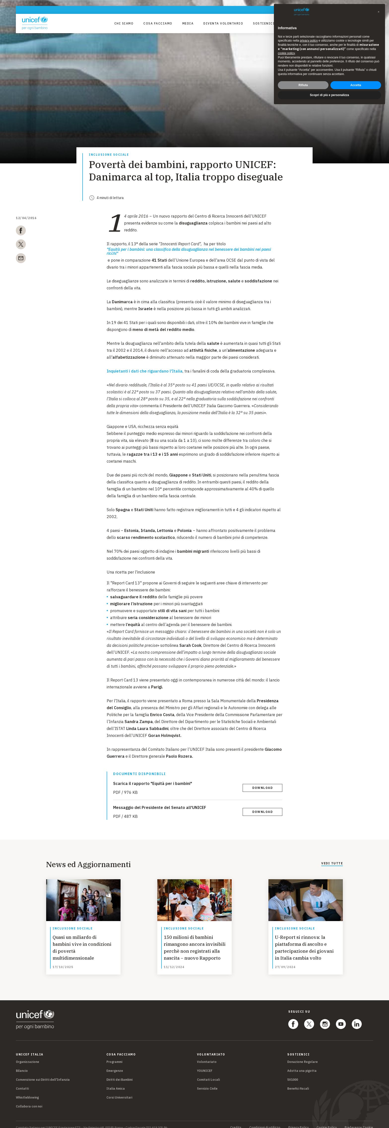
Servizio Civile (207, 1082)
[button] (379, 12)
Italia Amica (115, 1082)
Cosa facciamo (157, 23)
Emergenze (114, 1065)
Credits (235, 1121)
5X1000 (292, 1074)
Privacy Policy (298, 1121)
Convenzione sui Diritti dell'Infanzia (43, 1074)
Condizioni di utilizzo (264, 1121)
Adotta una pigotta (302, 1065)
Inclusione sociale (109, 154)
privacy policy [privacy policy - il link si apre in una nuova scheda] (309, 40)
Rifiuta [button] (303, 85)
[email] (21, 259)
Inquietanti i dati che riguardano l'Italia (145, 371)
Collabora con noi (29, 1100)
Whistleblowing (27, 1091)
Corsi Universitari (119, 1091)
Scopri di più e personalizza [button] (329, 95)
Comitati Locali (208, 1074)
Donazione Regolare (302, 1056)
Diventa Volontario (223, 23)
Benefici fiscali (298, 1082)
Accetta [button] (355, 85)
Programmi (114, 1056)
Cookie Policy (327, 1121)
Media (188, 23)
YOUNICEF (204, 1065)
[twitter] (21, 245)
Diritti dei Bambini (119, 1074)
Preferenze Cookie (359, 1121)
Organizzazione (27, 1056)
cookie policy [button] (286, 53)
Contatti (22, 1082)
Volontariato (207, 1056)
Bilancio (22, 1065)
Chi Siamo (124, 23)
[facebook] (21, 231)
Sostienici (264, 23)
